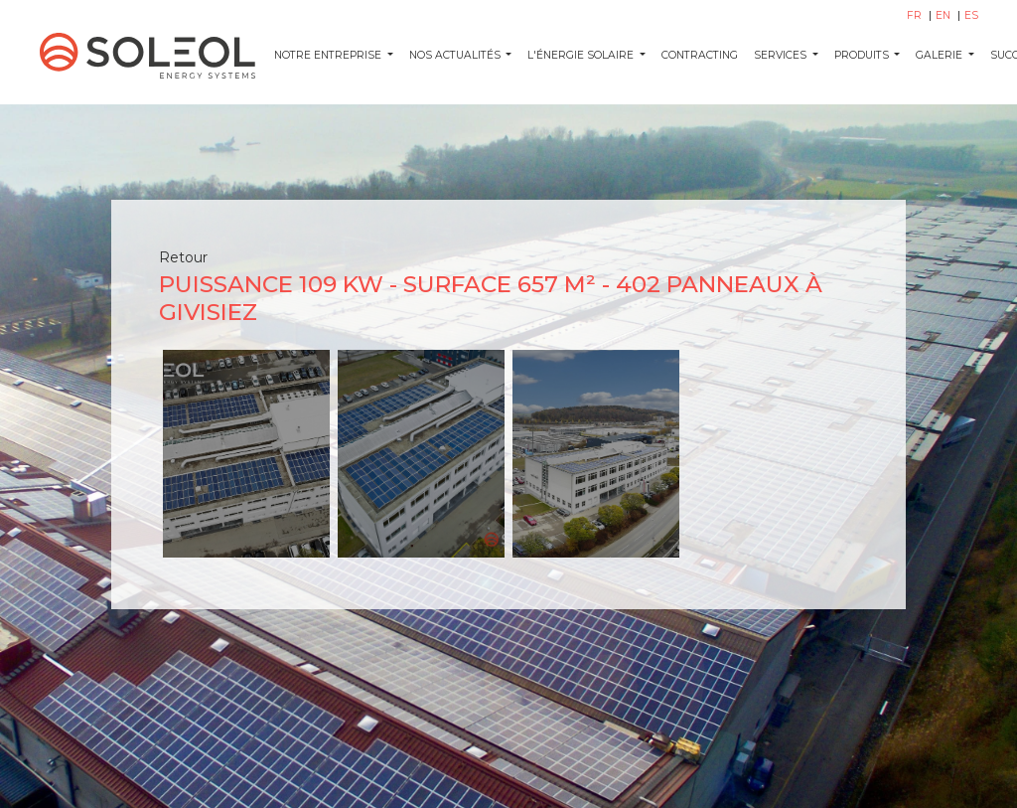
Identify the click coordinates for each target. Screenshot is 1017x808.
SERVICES (781, 55)
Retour (183, 257)
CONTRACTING (699, 55)
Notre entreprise (329, 55)
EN (944, 15)
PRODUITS (863, 55)
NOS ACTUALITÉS (456, 55)
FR (916, 15)
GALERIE (940, 55)
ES (971, 15)
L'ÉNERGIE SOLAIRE (582, 55)
